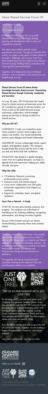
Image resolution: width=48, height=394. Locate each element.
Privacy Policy (7, 382)
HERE (30, 319)
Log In (39, 3)
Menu (44, 3)
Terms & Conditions (21, 382)
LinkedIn (23, 364)
